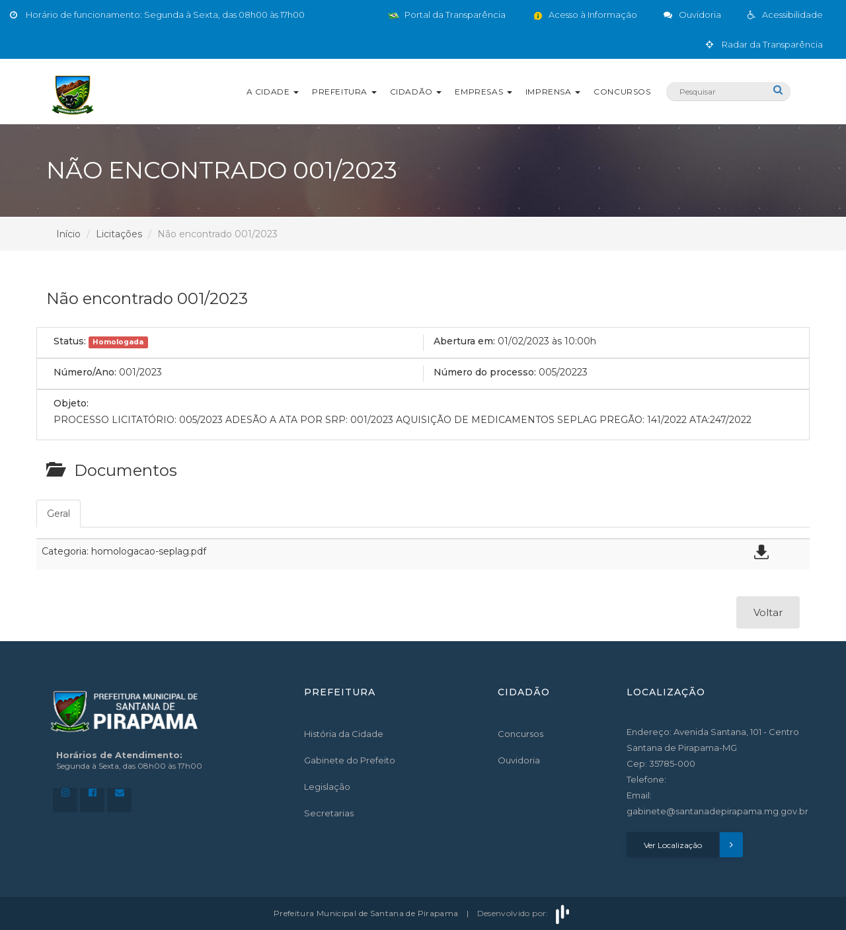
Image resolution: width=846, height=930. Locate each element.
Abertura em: (464, 341)
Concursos (622, 92)
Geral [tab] (58, 514)
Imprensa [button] (552, 92)
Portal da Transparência (447, 14)
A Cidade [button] (273, 92)
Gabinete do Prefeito (349, 760)
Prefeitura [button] (344, 92)
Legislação (327, 786)
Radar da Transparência (764, 44)
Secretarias (329, 813)
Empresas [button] (483, 92)
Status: (70, 341)
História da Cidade (343, 733)
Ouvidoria (519, 760)
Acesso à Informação (584, 14)
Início (68, 234)
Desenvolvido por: (524, 913)
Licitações (119, 234)
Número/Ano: (85, 372)
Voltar (768, 612)
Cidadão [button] (416, 92)
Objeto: (71, 403)
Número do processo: (485, 372)
